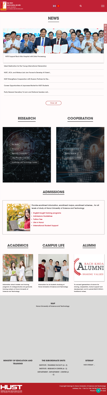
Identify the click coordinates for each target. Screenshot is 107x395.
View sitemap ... (89, 365)
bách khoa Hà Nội (14, 5)
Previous (4, 45)
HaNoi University (11, 7)
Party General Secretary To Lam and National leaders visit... (26, 92)
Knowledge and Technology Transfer (24, 162)
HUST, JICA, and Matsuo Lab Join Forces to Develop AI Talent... (27, 72)
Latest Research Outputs (20, 158)
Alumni (89, 245)
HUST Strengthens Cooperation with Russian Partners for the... (26, 79)
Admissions (53, 192)
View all (53, 103)
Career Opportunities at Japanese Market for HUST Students (26, 85)
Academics (17, 245)
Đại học (10, 3)
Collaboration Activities (73, 158)
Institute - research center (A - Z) (53, 368)
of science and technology (15, 8)
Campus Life (53, 245)
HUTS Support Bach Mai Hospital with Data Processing (25, 56)
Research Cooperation (20, 153)
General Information (72, 149)
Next (103, 45)
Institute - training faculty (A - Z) (53, 365)
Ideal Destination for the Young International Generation (25, 66)
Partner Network (70, 153)
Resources (15, 149)
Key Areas (15, 144)
